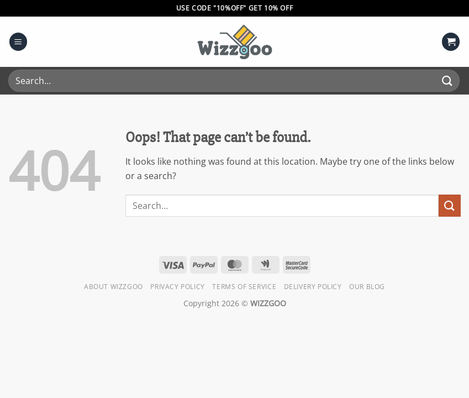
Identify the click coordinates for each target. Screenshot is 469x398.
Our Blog (367, 286)
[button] (18, 42)
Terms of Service (244, 286)
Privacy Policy (177, 286)
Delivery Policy (313, 286)
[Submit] (447, 80)
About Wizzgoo (113, 286)
